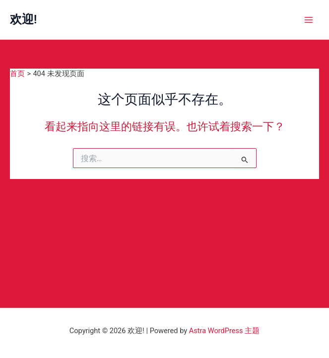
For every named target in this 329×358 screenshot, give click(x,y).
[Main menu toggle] (308, 19)
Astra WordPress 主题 (224, 330)
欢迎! (23, 19)
